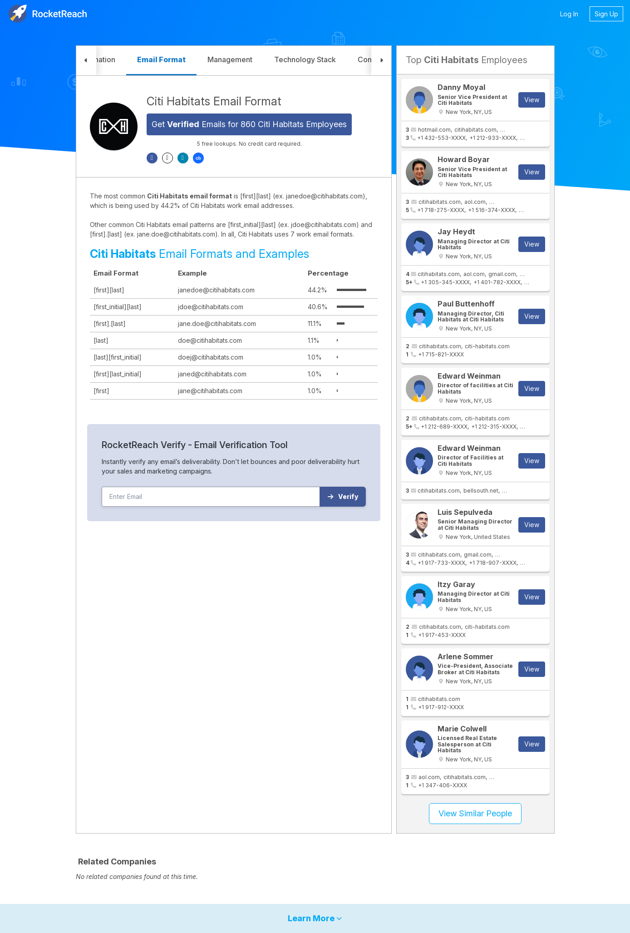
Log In (569, 14)
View (531, 100)
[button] (86, 60)
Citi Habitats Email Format (214, 101)
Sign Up (606, 14)
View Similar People (475, 813)
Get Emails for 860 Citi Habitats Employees (249, 124)
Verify (343, 496)
